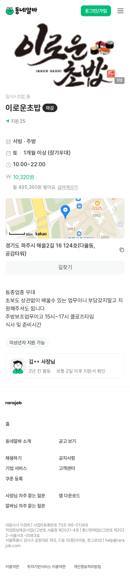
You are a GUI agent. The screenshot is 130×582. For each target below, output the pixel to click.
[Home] (21, 11)
